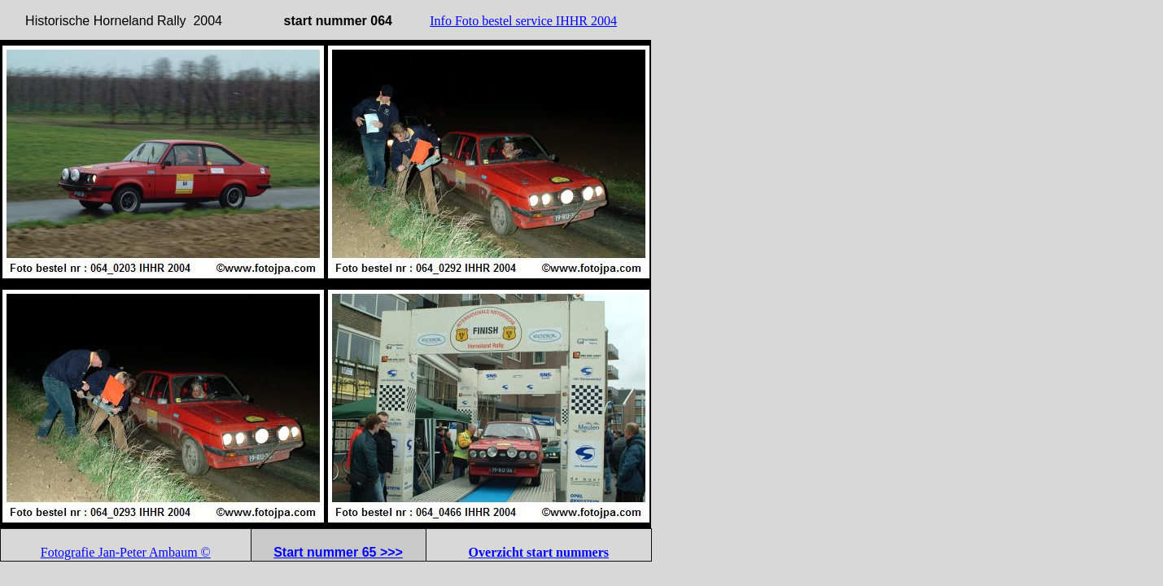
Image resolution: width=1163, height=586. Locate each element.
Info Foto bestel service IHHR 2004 (523, 21)
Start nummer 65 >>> (338, 552)
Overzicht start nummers (539, 552)
